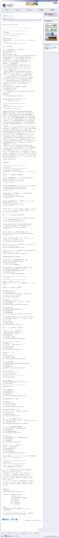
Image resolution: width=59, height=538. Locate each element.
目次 (33, 520)
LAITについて (4, 533)
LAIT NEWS (7, 12)
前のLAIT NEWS (38, 520)
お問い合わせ (36, 533)
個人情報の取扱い (24, 533)
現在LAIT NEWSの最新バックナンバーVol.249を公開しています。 (52, 48)
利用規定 (9, 533)
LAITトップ (3, 12)
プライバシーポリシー (15, 533)
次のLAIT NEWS (28, 520)
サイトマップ (30, 533)
